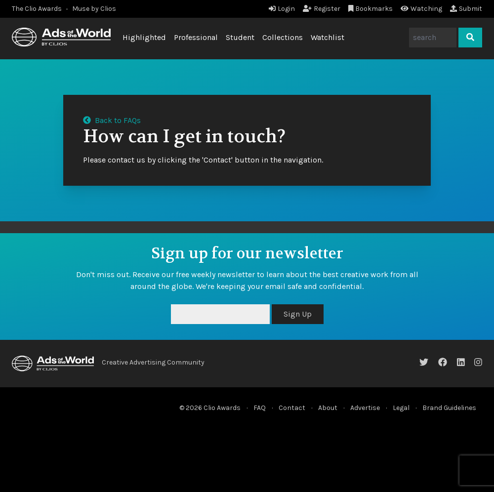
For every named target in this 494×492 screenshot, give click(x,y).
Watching (421, 8)
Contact (292, 408)
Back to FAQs (112, 120)
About (327, 408)
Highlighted (144, 37)
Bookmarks (370, 8)
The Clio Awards (37, 8)
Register (321, 8)
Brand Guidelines (449, 408)
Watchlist (327, 37)
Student (240, 37)
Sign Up (298, 314)
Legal (401, 408)
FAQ (259, 408)
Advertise (365, 408)
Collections (282, 37)
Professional (196, 37)
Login (282, 8)
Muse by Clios (94, 8)
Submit (466, 8)
